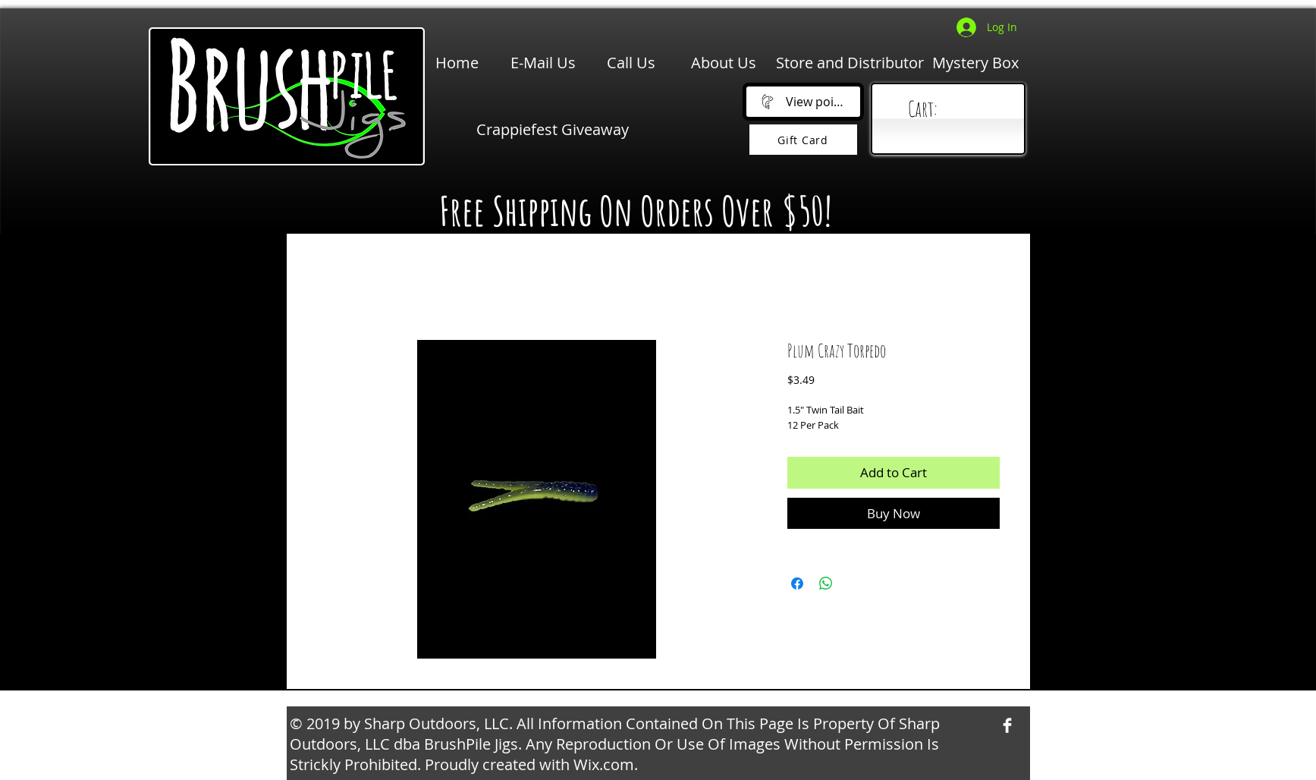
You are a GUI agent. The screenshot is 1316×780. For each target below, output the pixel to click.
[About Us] (723, 63)
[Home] (457, 63)
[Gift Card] (803, 139)
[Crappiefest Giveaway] (552, 130)
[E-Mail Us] (543, 63)
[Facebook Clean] (1007, 725)
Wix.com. (605, 764)
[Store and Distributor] (850, 63)
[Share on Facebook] (797, 583)
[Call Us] (631, 63)
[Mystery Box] (975, 63)
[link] (951, 109)
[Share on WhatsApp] (826, 583)
